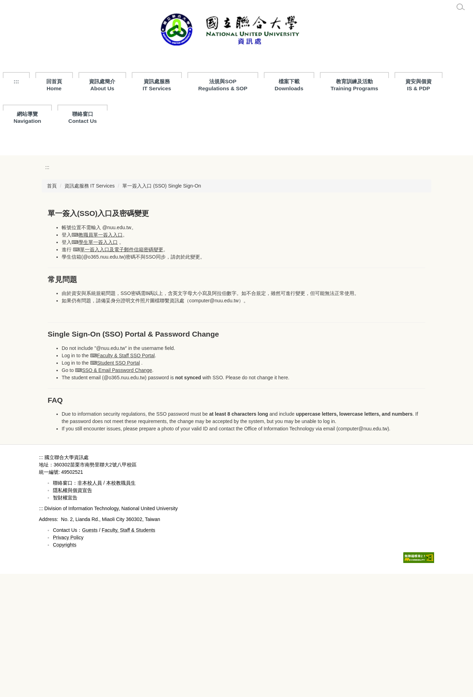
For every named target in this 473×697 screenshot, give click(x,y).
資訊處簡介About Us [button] (102, 84)
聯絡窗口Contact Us (82, 117)
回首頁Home (54, 84)
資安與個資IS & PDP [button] (418, 84)
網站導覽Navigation (27, 117)
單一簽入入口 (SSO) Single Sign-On (161, 308)
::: (16, 81)
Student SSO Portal (118, 485)
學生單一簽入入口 (98, 365)
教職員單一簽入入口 (100, 357)
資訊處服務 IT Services (157, 84)
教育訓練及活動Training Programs (354, 84)
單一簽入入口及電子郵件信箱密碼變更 (121, 372)
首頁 (52, 308)
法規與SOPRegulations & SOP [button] (222, 84)
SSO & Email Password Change (117, 493)
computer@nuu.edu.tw (214, 424)
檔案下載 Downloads (289, 84)
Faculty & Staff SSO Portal (126, 478)
